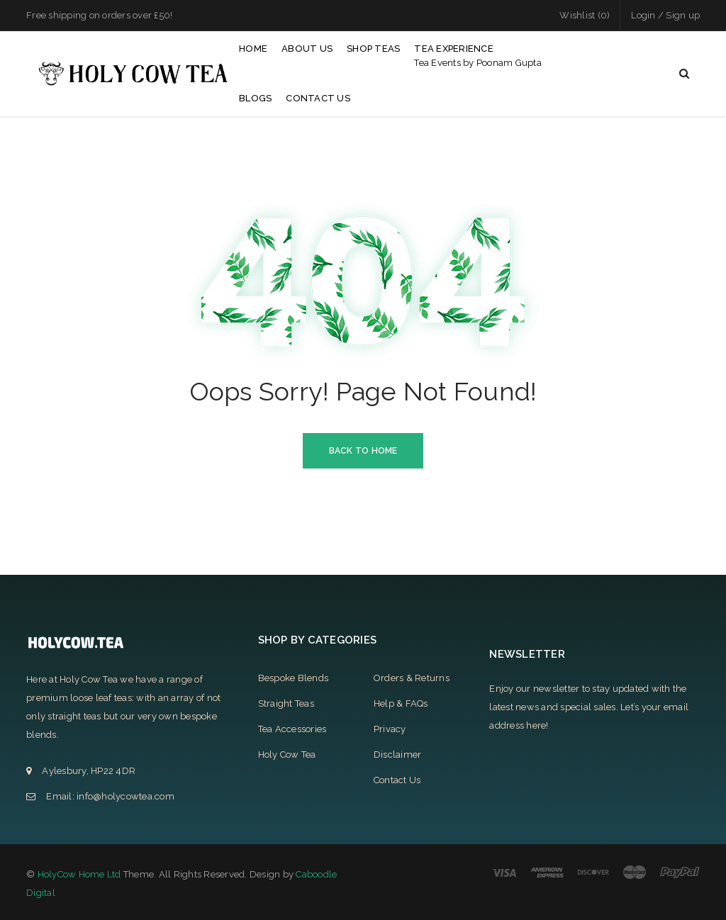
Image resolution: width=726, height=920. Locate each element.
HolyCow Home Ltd (79, 874)
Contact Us (397, 780)
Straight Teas (286, 703)
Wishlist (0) (584, 15)
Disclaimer (398, 754)
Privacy (390, 729)
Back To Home (363, 451)
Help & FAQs (401, 703)
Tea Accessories (292, 729)
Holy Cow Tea (287, 754)
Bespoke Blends (293, 678)
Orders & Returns (411, 678)
